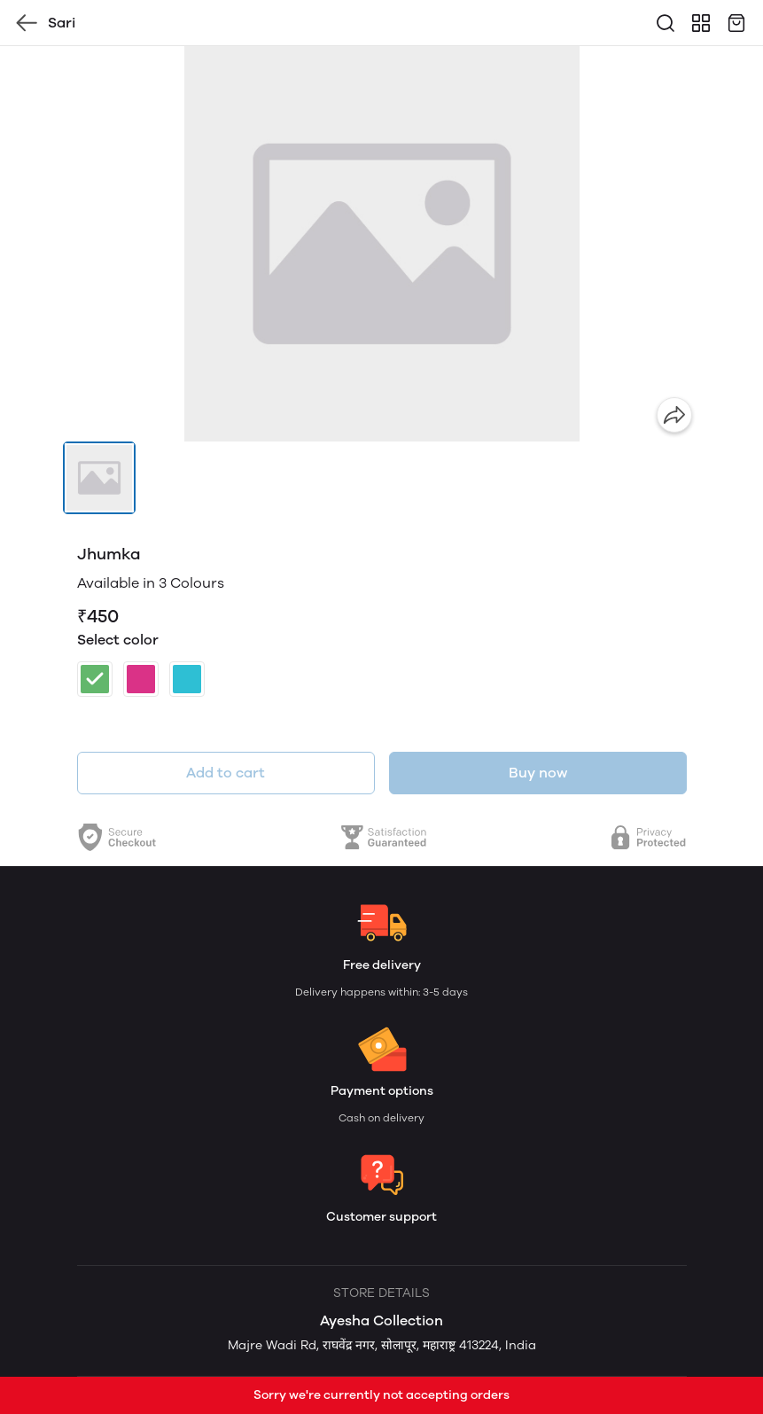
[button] (99, 477)
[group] (382, 243)
